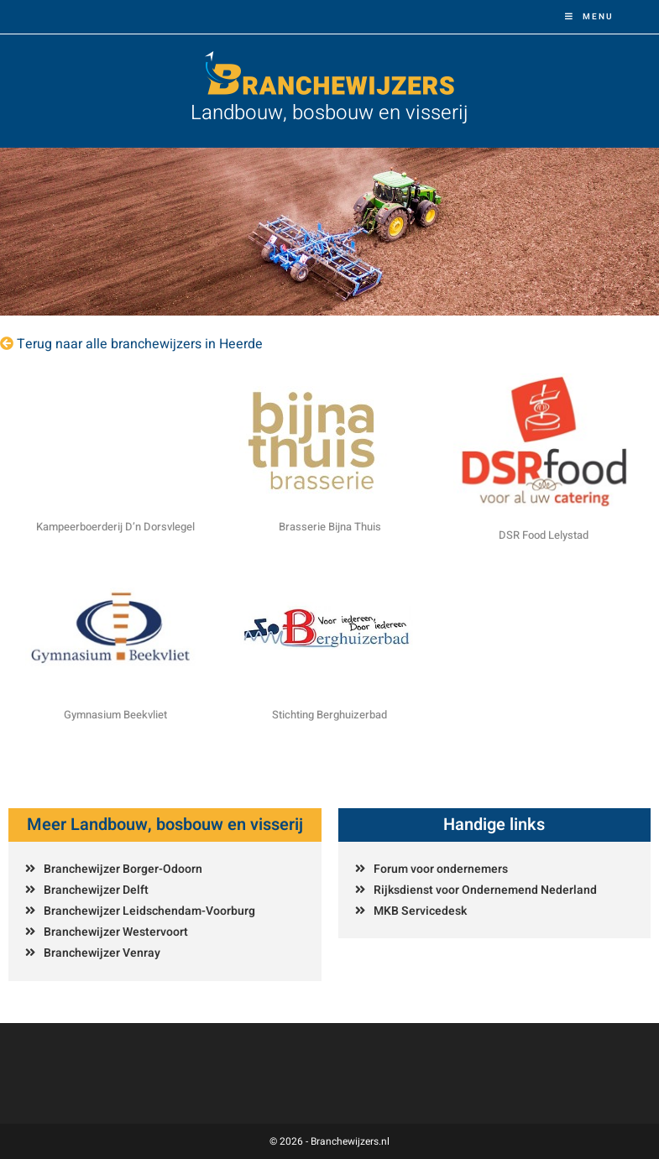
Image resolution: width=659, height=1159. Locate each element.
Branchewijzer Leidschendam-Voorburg (149, 911)
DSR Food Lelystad (543, 535)
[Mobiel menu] (589, 17)
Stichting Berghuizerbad (329, 715)
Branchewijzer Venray (102, 953)
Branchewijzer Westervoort (116, 932)
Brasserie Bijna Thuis (330, 527)
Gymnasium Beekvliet (115, 715)
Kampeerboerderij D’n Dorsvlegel (115, 527)
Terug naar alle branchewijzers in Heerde (140, 344)
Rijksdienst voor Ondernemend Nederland (485, 890)
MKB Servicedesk (420, 911)
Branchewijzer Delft (96, 890)
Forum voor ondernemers (441, 869)
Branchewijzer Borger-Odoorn (123, 869)
